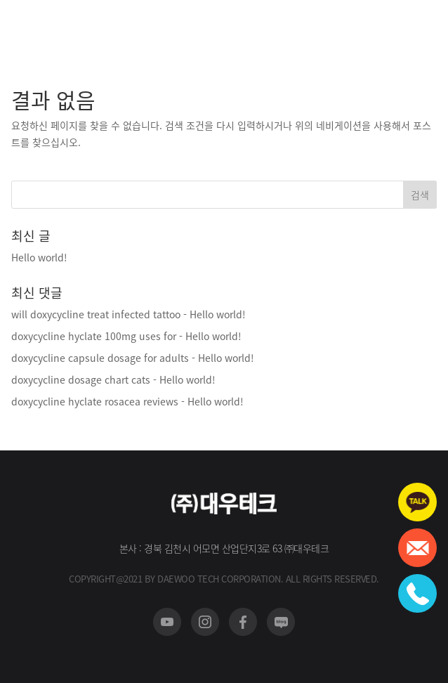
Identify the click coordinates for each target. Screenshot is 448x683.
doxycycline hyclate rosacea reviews (94, 401)
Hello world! (39, 257)
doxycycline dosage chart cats (80, 379)
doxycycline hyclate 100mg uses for (93, 336)
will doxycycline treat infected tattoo (95, 314)
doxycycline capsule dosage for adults (100, 358)
